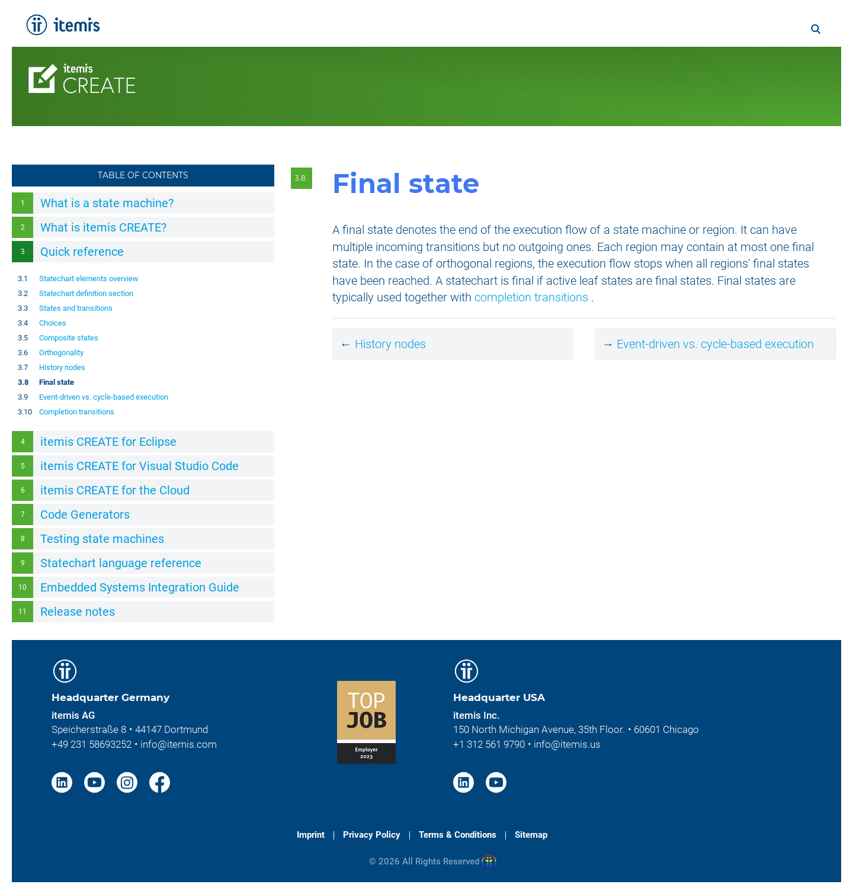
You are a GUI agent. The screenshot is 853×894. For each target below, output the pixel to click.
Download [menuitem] (785, 63)
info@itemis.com (178, 744)
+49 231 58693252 (92, 744)
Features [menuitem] (297, 63)
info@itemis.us (567, 744)
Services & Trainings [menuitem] (555, 63)
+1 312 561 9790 (489, 744)
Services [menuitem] (348, 28)
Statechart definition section (86, 293)
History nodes (62, 367)
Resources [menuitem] (653, 63)
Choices (52, 323)
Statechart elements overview (89, 278)
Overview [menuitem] (231, 63)
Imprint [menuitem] (311, 834)
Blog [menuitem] (745, 28)
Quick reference (82, 252)
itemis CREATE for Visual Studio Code (139, 466)
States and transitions (76, 308)
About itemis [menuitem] (629, 28)
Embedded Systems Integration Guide (139, 587)
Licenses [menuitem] (462, 63)
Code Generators (85, 514)
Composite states (68, 337)
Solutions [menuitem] (412, 28)
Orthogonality (61, 352)
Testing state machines (102, 539)
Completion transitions (76, 411)
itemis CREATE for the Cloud (115, 490)
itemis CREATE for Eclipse (108, 442)
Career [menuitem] (698, 28)
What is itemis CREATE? (103, 227)
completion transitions (531, 297)
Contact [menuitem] (719, 63)
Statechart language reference (120, 563)
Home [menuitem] (292, 28)
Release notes (77, 611)
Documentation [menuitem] (379, 63)
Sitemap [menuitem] (531, 834)
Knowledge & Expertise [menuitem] (516, 28)
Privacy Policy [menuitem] (371, 834)
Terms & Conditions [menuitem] (457, 834)
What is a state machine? (107, 203)
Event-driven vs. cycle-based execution (103, 397)
